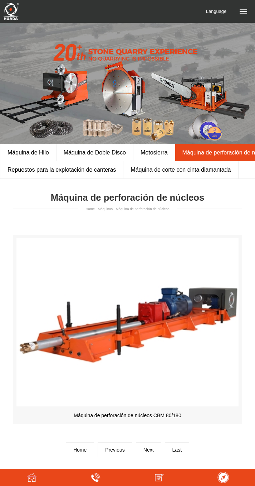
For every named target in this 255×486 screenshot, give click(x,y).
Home (90, 209)
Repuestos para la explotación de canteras (62, 170)
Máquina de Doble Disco (95, 152)
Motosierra (154, 152)
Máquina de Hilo (28, 152)
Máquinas (105, 209)
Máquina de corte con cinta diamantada (181, 170)
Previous (114, 450)
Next (148, 450)
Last (177, 450)
